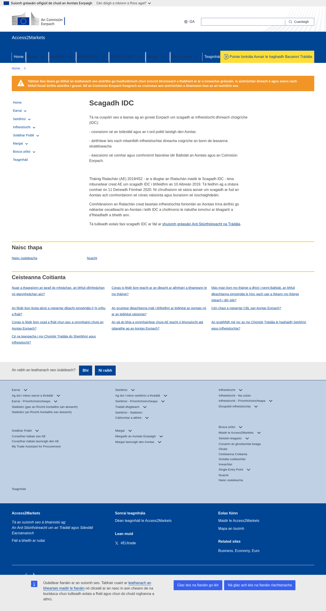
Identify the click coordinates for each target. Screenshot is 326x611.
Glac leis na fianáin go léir (198, 585)
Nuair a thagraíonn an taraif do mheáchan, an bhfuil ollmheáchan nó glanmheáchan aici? (58, 291)
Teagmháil (212, 57)
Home (19, 57)
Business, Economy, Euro (238, 551)
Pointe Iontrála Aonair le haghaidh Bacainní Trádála (271, 57)
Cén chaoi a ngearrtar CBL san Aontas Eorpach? (246, 308)
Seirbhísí (62, 56)
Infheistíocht (92, 56)
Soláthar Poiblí (127, 56)
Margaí (157, 56)
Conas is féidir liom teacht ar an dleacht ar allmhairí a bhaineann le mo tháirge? (159, 291)
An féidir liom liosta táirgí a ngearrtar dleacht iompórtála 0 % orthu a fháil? (58, 311)
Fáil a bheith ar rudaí (28, 540)
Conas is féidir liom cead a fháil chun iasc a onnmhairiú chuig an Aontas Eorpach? (57, 325)
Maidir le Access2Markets (238, 521)
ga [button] (189, 22)
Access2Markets (26, 513)
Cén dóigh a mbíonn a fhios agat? (123, 3)
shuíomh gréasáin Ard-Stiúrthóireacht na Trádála (201, 224)
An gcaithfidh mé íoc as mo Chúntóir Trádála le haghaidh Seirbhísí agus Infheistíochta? (258, 325)
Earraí (37, 56)
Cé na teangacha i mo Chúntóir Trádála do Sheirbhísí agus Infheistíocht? (54, 339)
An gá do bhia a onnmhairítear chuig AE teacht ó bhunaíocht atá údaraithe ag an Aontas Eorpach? (157, 325)
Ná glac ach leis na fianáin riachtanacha (260, 585)
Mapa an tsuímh (231, 528)
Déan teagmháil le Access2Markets (143, 521)
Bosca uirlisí (186, 56)
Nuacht (92, 258)
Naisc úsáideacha (24, 258)
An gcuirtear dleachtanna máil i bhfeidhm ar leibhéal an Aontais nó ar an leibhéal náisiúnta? (159, 311)
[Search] (299, 22)
